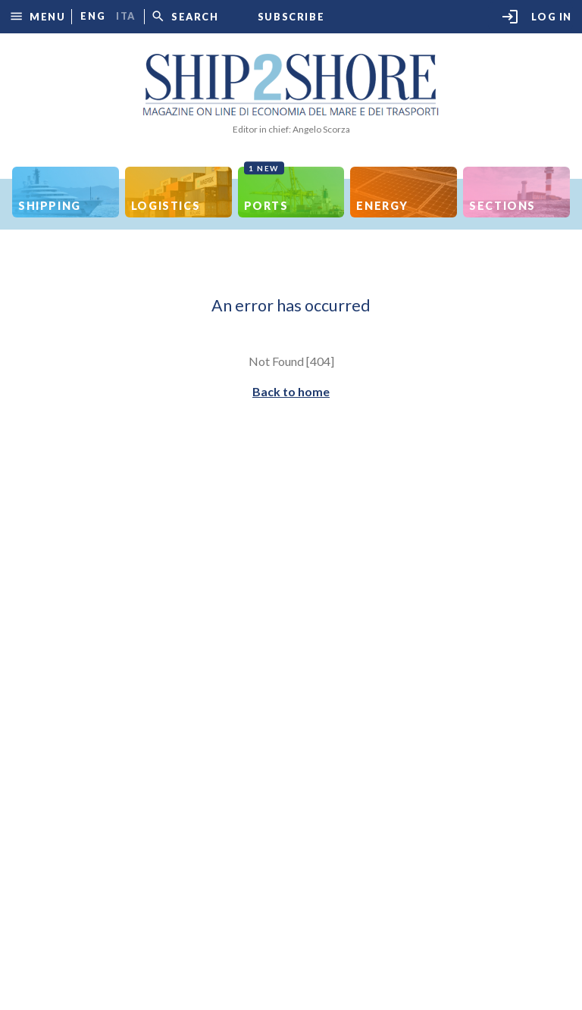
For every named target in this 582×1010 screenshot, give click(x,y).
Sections (502, 205)
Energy (382, 205)
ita (126, 16)
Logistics (165, 205)
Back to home (291, 391)
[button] (37, 16)
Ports (266, 189)
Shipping (49, 205)
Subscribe (291, 17)
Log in (536, 17)
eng (92, 16)
